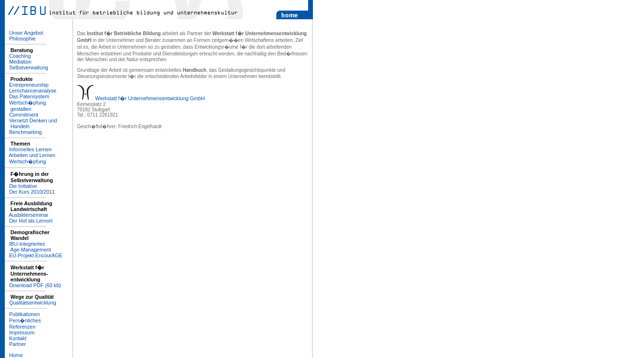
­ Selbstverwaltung (26, 67)
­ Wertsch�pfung (25, 161)
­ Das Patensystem (27, 96)
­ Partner (15, 344)
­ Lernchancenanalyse (30, 90)
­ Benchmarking (23, 132)
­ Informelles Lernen (28, 149)
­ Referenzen (20, 327)
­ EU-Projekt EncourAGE (34, 255)
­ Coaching (18, 56)
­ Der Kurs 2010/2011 (30, 192)
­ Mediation (18, 62)
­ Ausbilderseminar (27, 215)
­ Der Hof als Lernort (28, 221)
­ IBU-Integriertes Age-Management (28, 246)
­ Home (14, 355)
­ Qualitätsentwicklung (30, 302)
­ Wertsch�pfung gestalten (25, 106)
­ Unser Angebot (24, 33)
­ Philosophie (20, 38)
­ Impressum (20, 332)
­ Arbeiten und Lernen (30, 155)
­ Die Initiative (21, 186)
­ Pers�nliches (23, 320)
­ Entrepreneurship (27, 85)
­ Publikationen (22, 314)
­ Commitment (21, 115)
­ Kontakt (15, 338)
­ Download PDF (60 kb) (33, 285)
